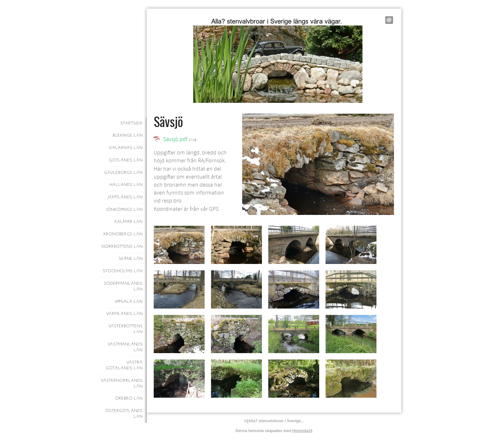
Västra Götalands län (124, 365)
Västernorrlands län (122, 383)
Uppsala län (129, 302)
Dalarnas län (126, 148)
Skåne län (131, 259)
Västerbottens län (125, 329)
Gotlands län (126, 160)
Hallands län (126, 185)
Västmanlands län (125, 347)
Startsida (131, 123)
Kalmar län (129, 222)
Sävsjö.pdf (175, 139)
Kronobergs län (123, 234)
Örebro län (129, 398)
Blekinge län (128, 135)
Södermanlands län (123, 286)
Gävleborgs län (123, 173)
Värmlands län (124, 314)
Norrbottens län (122, 247)
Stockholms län (123, 271)
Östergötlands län (124, 414)
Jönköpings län (124, 210)
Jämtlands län (125, 197)
